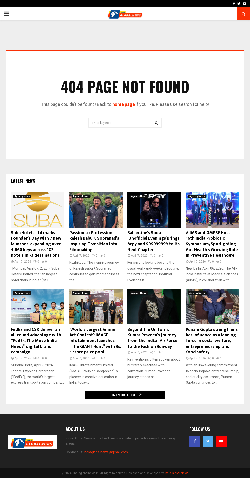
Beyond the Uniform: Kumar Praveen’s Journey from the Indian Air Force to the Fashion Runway (152, 338)
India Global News (176, 473)
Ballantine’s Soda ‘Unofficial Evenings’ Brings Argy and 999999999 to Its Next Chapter (153, 241)
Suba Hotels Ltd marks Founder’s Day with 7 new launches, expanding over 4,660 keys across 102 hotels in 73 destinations (36, 244)
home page (123, 104)
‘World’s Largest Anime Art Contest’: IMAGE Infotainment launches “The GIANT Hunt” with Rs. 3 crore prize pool (95, 341)
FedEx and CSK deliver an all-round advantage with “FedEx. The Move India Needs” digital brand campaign (36, 341)
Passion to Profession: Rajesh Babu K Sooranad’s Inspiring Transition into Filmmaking (94, 241)
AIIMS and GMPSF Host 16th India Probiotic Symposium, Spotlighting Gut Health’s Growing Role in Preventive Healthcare (212, 244)
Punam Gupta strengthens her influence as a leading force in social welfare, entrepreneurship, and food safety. (212, 341)
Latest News (23, 180)
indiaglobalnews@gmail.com (106, 452)
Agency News (22, 196)
